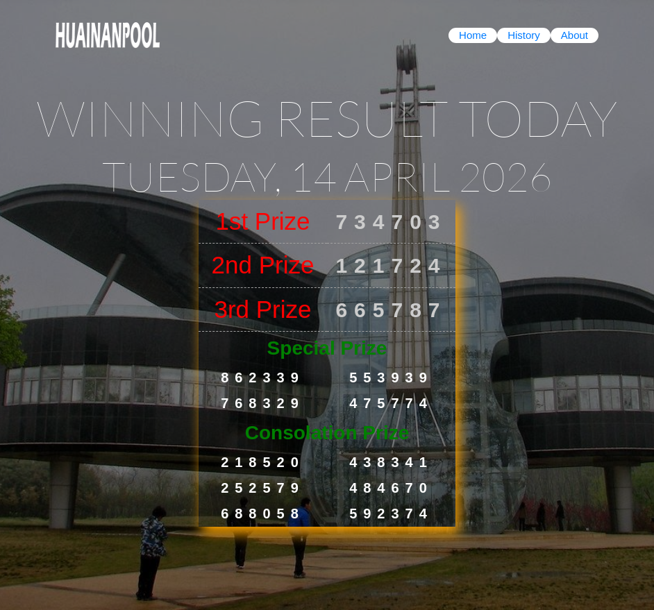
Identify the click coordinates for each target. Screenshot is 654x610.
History (524, 35)
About (574, 35)
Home (473, 35)
